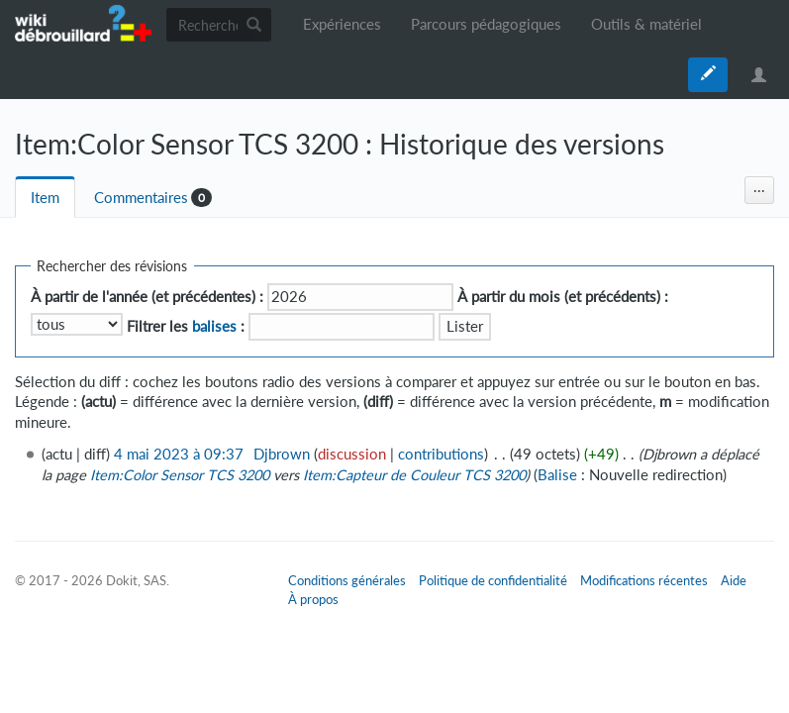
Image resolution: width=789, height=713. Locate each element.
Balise (557, 474)
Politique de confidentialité (493, 580)
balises (214, 326)
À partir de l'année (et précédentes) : (147, 296)
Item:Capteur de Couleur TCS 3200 (414, 474)
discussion (352, 454)
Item (45, 197)
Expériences (342, 24)
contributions (441, 454)
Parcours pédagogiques (486, 24)
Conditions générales (347, 580)
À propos (313, 599)
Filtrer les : (186, 326)
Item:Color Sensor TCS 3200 (179, 474)
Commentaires (141, 197)
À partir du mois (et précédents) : (562, 296)
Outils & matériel (646, 24)
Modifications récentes (644, 580)
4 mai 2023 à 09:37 (179, 454)
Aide (733, 580)
